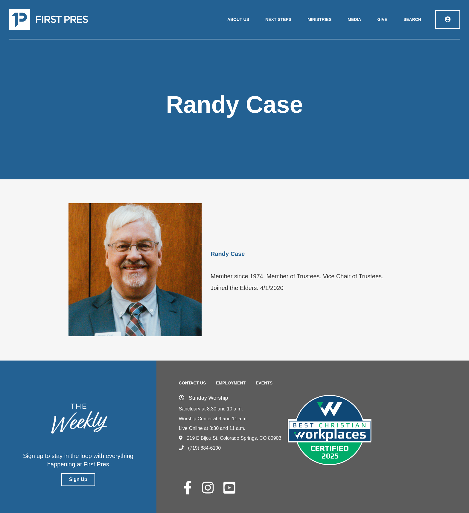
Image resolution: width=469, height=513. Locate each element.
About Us (238, 19)
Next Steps (278, 19)
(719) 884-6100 (200, 448)
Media (354, 19)
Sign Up (78, 479)
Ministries (319, 19)
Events (264, 383)
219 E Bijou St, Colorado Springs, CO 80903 (230, 438)
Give (382, 19)
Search (412, 19)
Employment (231, 383)
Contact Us (192, 383)
